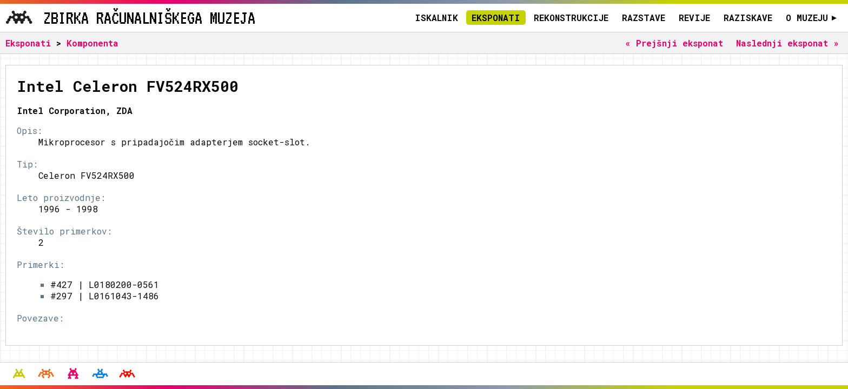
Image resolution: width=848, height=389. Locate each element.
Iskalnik (436, 17)
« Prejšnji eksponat (674, 43)
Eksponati (496, 17)
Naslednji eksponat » (787, 43)
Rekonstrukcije (571, 17)
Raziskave (748, 17)
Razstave (643, 17)
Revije (694, 17)
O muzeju (811, 17)
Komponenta (92, 43)
